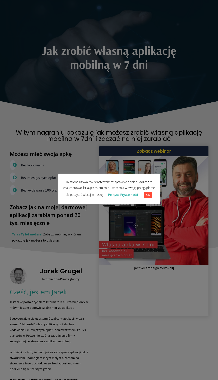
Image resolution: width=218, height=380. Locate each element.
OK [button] (148, 195)
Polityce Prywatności (123, 195)
